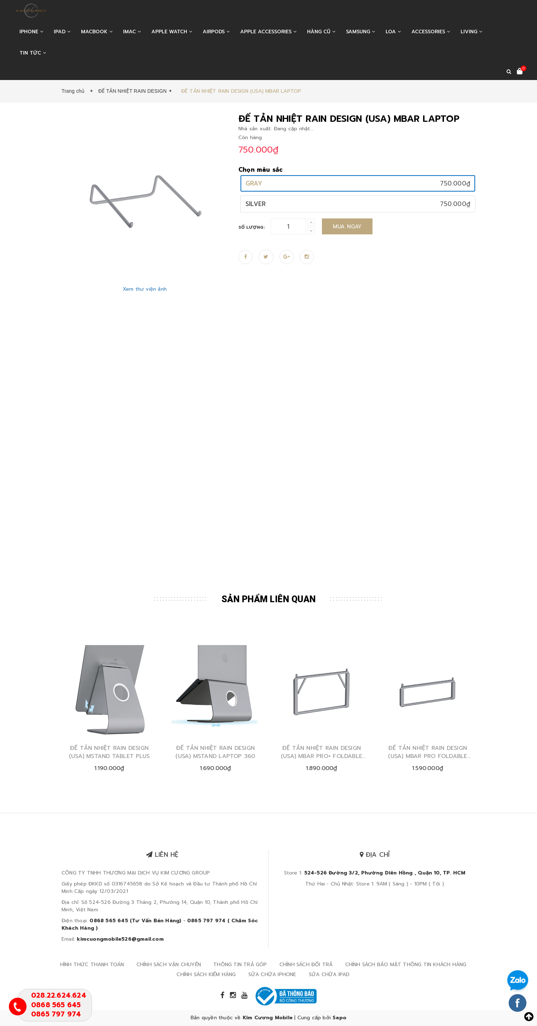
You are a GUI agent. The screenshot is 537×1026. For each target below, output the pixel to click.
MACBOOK (96, 31)
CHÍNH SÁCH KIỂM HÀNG (206, 975)
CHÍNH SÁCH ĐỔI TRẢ (306, 965)
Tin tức (32, 53)
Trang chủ (75, 91)
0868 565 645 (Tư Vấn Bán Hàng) (135, 921)
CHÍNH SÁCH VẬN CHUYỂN (169, 965)
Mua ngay (347, 226)
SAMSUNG (360, 31)
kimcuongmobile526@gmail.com (120, 939)
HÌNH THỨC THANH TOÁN (92, 965)
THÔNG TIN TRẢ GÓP (240, 965)
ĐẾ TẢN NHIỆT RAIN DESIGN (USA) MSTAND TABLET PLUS (109, 752)
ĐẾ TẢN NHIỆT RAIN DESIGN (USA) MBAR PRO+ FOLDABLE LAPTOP (321, 752)
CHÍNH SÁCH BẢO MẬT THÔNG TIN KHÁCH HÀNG (406, 965)
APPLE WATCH (171, 31)
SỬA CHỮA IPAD (329, 975)
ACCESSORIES (430, 31)
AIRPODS (216, 31)
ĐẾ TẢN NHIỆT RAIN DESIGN (132, 91)
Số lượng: (251, 227)
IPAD (62, 31)
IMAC (132, 31)
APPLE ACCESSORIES (268, 31)
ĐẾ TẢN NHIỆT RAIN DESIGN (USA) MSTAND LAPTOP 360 (215, 752)
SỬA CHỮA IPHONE (272, 975)
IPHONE (31, 31)
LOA (393, 31)
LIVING (471, 31)
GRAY (254, 183)
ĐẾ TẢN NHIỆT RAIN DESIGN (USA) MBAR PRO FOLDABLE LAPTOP (427, 752)
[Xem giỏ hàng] (519, 71)
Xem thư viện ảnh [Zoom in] (145, 289)
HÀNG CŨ (321, 31)
